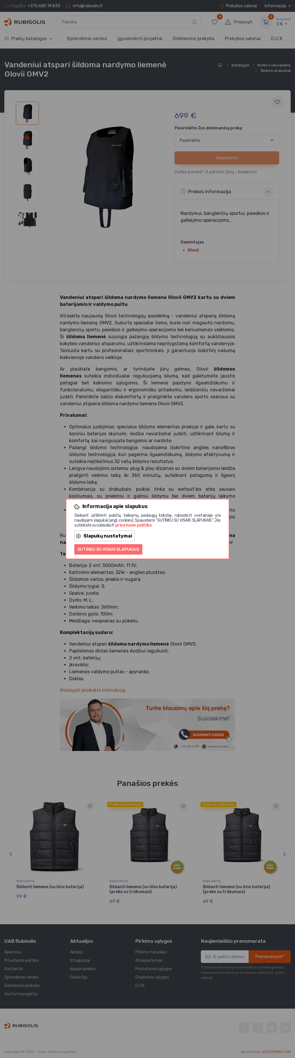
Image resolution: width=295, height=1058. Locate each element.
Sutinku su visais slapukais (108, 549)
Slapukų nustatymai (104, 536)
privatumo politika (133, 525)
